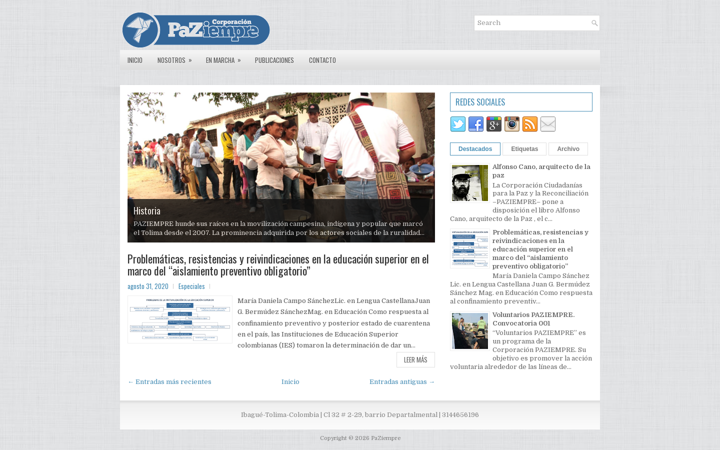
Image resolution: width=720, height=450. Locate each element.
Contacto (322, 60)
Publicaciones (274, 60)
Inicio (135, 60)
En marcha (227, 57)
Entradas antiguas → (402, 382)
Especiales (191, 286)
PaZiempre (385, 438)
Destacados (475, 149)
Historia (147, 210)
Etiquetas (524, 149)
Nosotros (178, 57)
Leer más (416, 359)
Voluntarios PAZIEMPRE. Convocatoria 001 (533, 319)
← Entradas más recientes (170, 382)
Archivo (568, 149)
